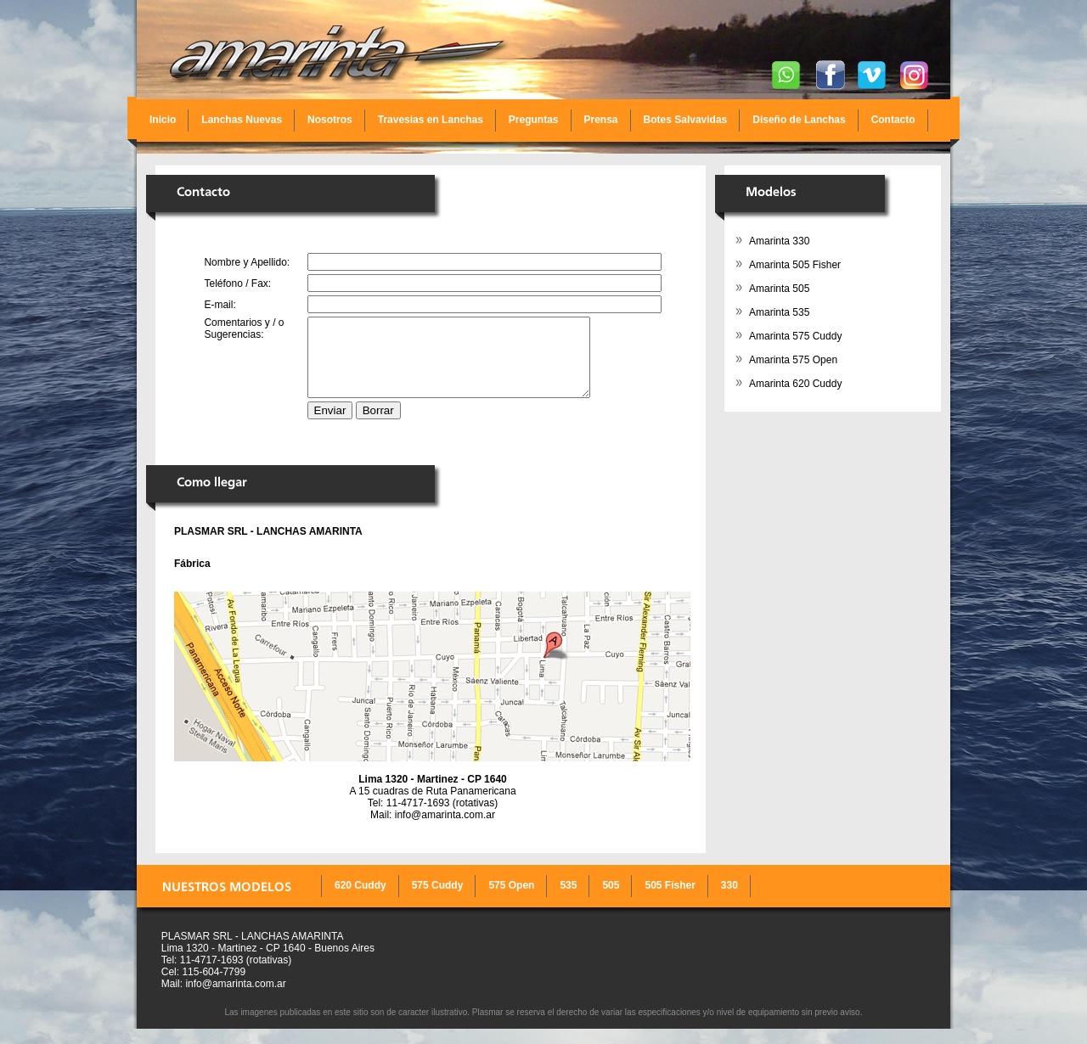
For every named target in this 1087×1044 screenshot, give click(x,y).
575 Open (511, 900)
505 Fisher (670, 900)
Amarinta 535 (779, 312)
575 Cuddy (438, 900)
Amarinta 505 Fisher (795, 265)
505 (610, 900)
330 (729, 900)
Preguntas (534, 120)
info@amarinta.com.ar (445, 830)
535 (568, 900)
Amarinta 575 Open (793, 360)
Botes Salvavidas (686, 120)
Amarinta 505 (779, 289)
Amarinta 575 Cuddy (795, 336)
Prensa (601, 120)
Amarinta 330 (779, 241)
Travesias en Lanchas (430, 120)
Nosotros (329, 120)
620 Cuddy (360, 900)
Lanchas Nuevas (241, 120)
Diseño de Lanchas (798, 120)
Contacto (893, 120)
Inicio (162, 120)
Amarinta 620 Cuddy (795, 384)
